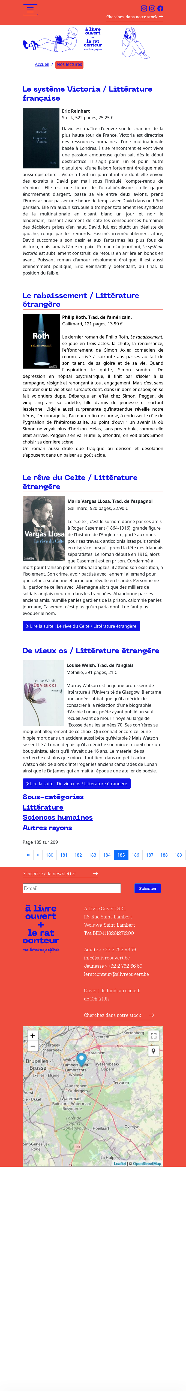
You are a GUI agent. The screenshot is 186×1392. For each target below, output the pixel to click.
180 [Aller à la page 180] (49, 855)
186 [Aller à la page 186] (135, 855)
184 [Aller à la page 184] (106, 855)
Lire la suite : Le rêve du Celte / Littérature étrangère (81, 626)
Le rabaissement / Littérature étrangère (81, 300)
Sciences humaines (58, 817)
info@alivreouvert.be (107, 958)
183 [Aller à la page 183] (92, 855)
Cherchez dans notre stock (134, 17)
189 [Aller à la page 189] (178, 855)
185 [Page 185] (121, 855)
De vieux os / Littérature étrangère (91, 651)
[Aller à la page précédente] (38, 855)
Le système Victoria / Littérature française (87, 94)
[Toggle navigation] (30, 9)
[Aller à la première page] (28, 855)
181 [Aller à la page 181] (63, 855)
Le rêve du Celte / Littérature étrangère (80, 483)
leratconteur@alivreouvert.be (116, 974)
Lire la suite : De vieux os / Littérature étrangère (76, 784)
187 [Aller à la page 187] (149, 855)
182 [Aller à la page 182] (78, 855)
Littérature (43, 807)
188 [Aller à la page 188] (164, 855)
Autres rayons (47, 828)
